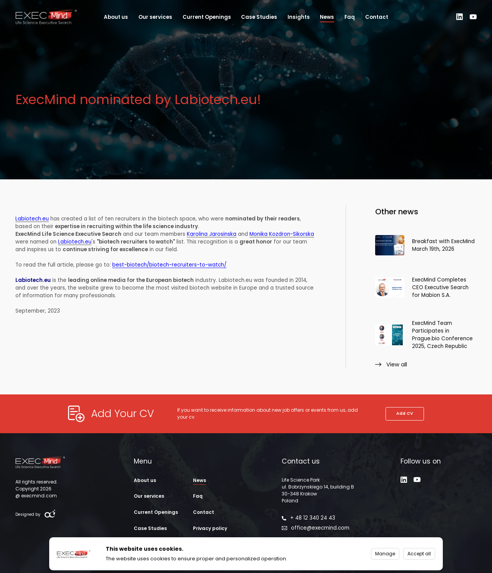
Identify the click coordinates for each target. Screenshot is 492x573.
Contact (376, 17)
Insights (299, 17)
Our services (155, 17)
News (327, 17)
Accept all (419, 553)
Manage (385, 553)
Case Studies (259, 17)
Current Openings (207, 17)
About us (116, 17)
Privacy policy (210, 528)
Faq (349, 17)
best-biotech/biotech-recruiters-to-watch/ (169, 269)
